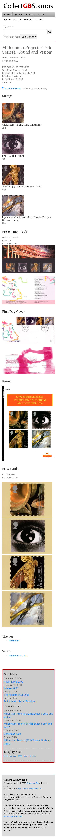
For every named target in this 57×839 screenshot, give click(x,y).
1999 (24, 756)
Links (41, 14)
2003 (6, 756)
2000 (20, 756)
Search (18, 14)
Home (7, 14)
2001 (15, 756)
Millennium (14, 640)
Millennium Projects (18, 655)
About (38, 19)
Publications (10, 19)
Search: (9, 26)
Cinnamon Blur (33, 783)
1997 (34, 756)
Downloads (26, 19)
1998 (29, 756)
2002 (11, 756)
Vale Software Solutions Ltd (29, 788)
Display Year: (12, 36)
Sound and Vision (11, 88)
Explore (30, 14)
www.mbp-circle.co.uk (13, 816)
